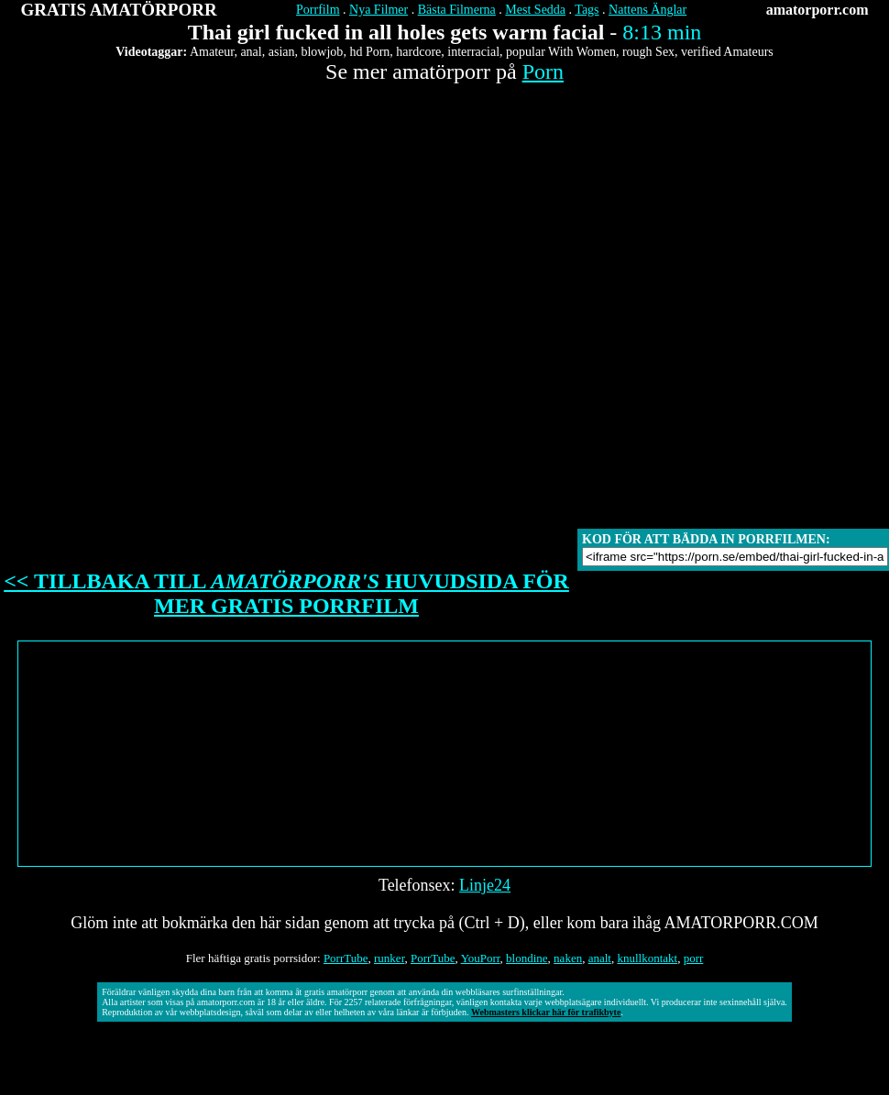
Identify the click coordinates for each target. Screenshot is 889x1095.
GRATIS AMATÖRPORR (119, 9)
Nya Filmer (378, 9)
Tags (586, 9)
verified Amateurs (727, 52)
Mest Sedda (535, 9)
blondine (527, 958)
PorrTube (346, 958)
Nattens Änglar (647, 9)
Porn (543, 71)
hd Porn (369, 52)
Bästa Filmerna (457, 9)
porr (694, 958)
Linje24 (484, 885)
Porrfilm (317, 9)
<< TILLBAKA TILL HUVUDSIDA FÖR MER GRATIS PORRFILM (286, 593)
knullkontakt (647, 958)
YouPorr (480, 958)
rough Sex (648, 52)
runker (389, 958)
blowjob (322, 52)
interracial (473, 52)
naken (568, 958)
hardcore (418, 52)
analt (599, 958)
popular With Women (561, 52)
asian (282, 52)
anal (250, 52)
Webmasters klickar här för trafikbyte (545, 1012)
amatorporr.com (817, 9)
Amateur (212, 52)
